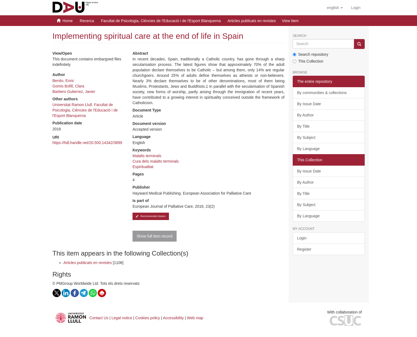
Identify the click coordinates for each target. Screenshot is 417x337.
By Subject (306, 137)
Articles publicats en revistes (252, 21)
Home (67, 21)
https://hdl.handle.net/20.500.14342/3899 (87, 142)
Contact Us (99, 318)
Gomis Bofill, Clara (68, 86)
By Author (305, 115)
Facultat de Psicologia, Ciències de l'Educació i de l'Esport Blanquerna (161, 21)
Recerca (87, 21)
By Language (308, 148)
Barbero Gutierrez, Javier (74, 91)
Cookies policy (147, 318)
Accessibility (173, 318)
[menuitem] (355, 7)
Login (301, 238)
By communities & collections (322, 92)
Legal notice (121, 318)
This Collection (308, 61)
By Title (303, 126)
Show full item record (154, 236)
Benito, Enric (63, 80)
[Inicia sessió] (355, 7)
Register (304, 249)
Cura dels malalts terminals (156, 161)
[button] (335, 7)
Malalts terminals (147, 156)
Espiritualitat (143, 167)
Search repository (310, 54)
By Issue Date (309, 104)
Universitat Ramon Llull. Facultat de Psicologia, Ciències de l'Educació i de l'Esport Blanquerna (85, 110)
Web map (195, 318)
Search (299, 36)
